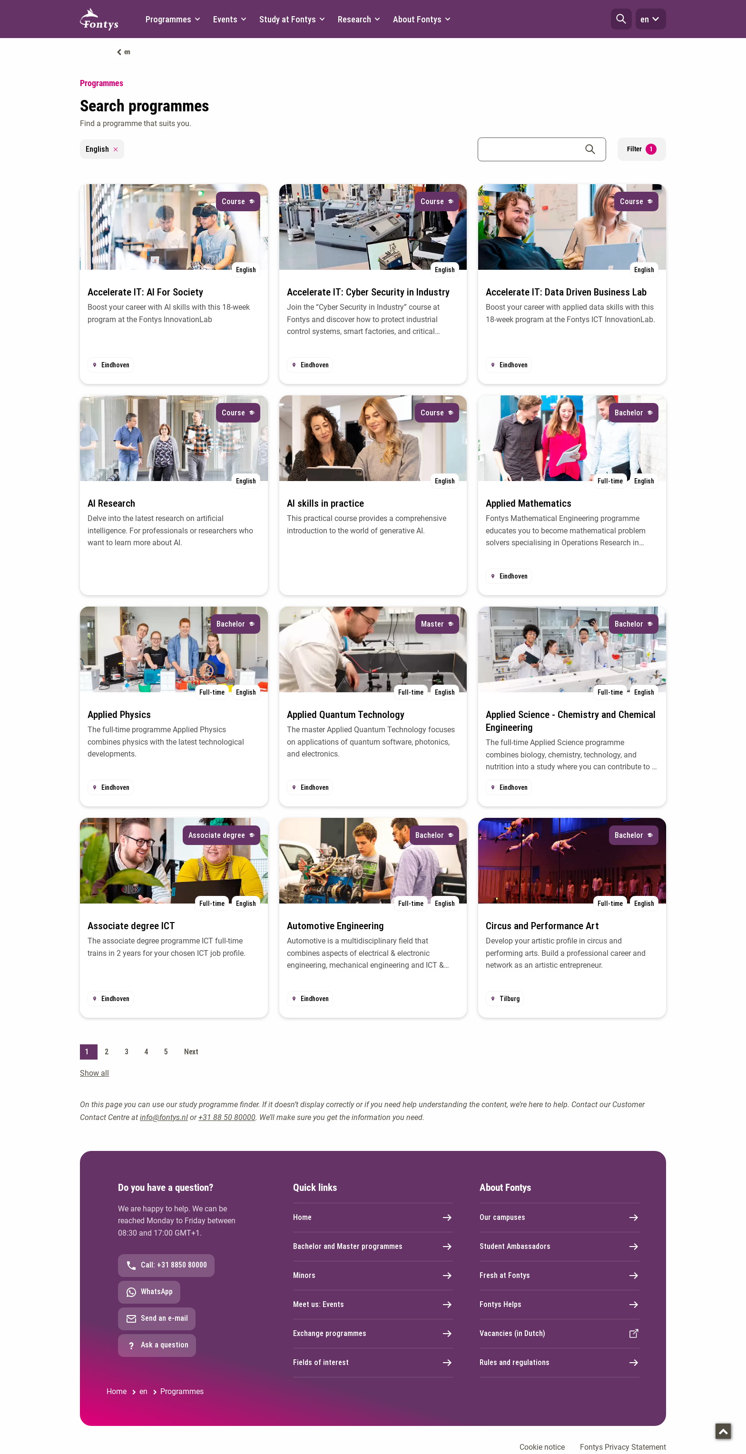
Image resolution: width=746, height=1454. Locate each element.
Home (373, 1217)
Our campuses (559, 1217)
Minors (373, 1275)
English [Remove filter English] (102, 149)
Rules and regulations (559, 1362)
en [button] (650, 19)
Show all (94, 1073)
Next (191, 1051)
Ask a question (157, 1345)
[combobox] (542, 149)
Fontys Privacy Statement (623, 1447)
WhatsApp (149, 1292)
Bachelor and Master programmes (373, 1246)
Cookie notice (542, 1447)
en (127, 52)
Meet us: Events (373, 1304)
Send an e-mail (157, 1319)
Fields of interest (373, 1362)
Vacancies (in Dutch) (559, 1333)
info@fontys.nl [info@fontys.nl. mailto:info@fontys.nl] (164, 1117)
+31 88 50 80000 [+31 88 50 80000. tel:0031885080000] (226, 1117)
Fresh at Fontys (559, 1275)
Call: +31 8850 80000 (166, 1265)
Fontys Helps (559, 1304)
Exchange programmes (373, 1333)
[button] (621, 19)
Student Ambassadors (559, 1246)
